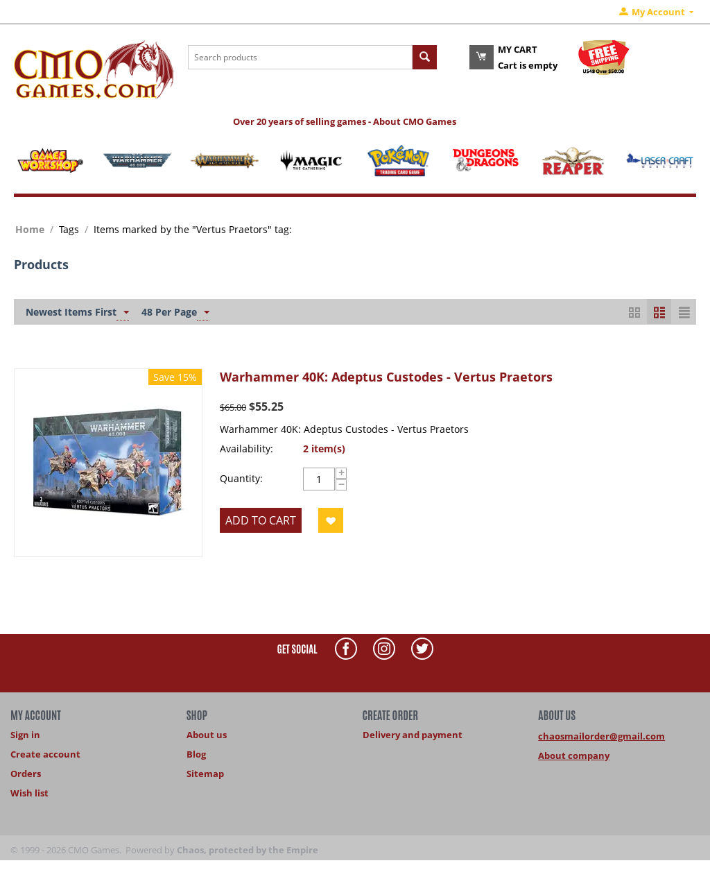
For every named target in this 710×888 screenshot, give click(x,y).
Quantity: (241, 478)
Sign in (25, 734)
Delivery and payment (412, 734)
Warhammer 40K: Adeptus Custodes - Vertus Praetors (386, 376)
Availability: (246, 448)
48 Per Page (175, 313)
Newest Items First (77, 313)
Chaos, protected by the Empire (247, 850)
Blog (196, 754)
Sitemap (205, 773)
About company (573, 755)
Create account (45, 754)
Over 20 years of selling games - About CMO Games (344, 121)
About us (207, 734)
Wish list (29, 793)
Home (29, 229)
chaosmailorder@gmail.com (601, 736)
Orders (25, 773)
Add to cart (260, 520)
